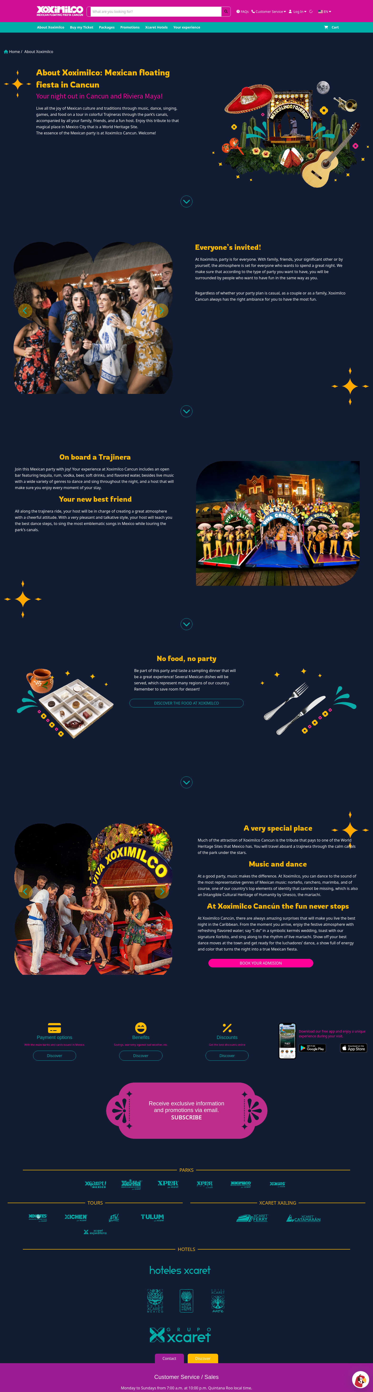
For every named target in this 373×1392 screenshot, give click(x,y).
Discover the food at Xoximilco (186, 703)
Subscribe (178, 1117)
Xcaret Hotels (156, 27)
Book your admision (261, 963)
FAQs (242, 11)
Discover (54, 1055)
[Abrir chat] (360, 1379)
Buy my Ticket (81, 27)
